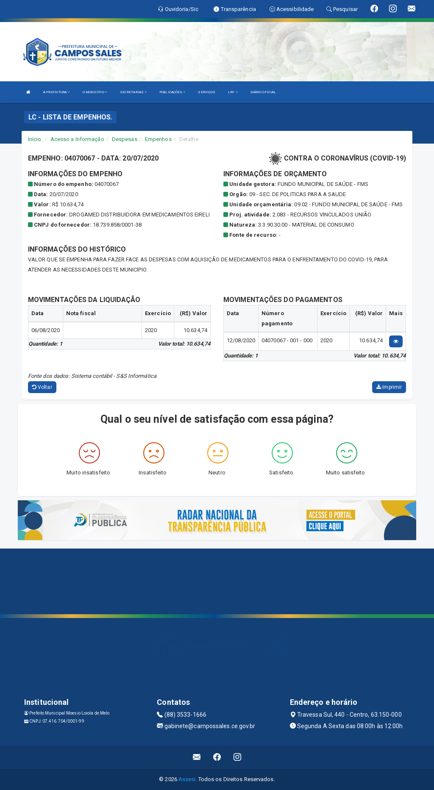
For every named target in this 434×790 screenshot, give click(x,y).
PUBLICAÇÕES (172, 92)
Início (35, 139)
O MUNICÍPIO (95, 92)
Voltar (42, 387)
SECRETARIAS (133, 92)
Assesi (187, 779)
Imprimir (389, 387)
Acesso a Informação (77, 139)
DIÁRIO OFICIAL (263, 92)
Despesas (124, 139)
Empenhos (158, 139)
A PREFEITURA (56, 92)
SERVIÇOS (206, 92)
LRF (233, 92)
